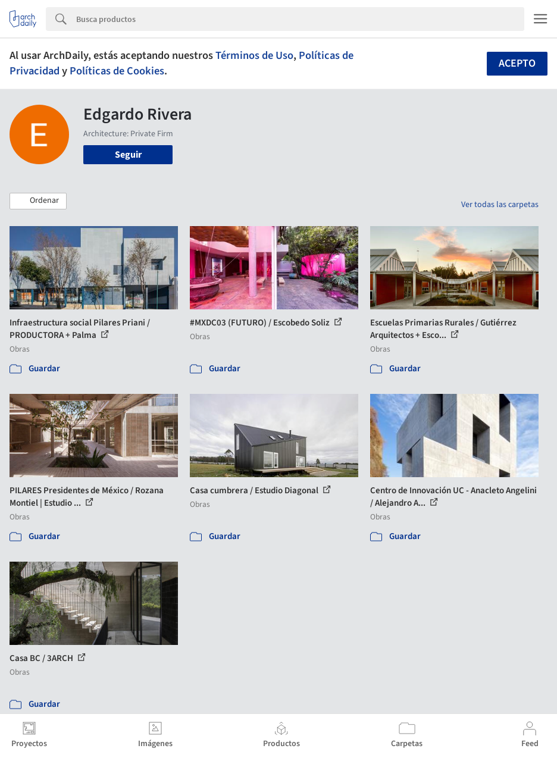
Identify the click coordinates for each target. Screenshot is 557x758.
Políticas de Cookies (117, 71)
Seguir (128, 154)
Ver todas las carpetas (500, 205)
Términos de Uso (254, 55)
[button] (38, 201)
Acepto (517, 63)
